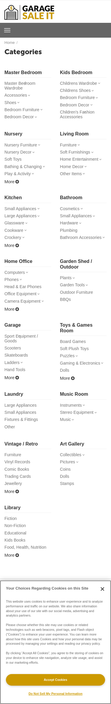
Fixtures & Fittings (22, 427)
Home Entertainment (82, 161)
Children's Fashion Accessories (78, 116)
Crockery (15, 242)
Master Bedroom (23, 72)
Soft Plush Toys (75, 355)
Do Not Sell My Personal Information (55, 693)
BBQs (66, 305)
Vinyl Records (18, 471)
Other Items (74, 176)
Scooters (13, 354)
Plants (68, 282)
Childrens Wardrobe (82, 83)
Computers (17, 277)
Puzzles (70, 362)
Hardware (72, 226)
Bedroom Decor (22, 118)
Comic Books (17, 478)
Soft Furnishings (78, 154)
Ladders (14, 370)
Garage (12, 331)
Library (12, 518)
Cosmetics (72, 212)
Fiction (10, 528)
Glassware (17, 226)
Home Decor (74, 169)
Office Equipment (23, 299)
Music (68, 427)
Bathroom (71, 200)
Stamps (67, 493)
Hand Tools (15, 377)
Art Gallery (72, 452)
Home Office (18, 266)
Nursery (13, 135)
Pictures (70, 471)
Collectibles (73, 463)
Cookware (16, 234)
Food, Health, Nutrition (26, 558)
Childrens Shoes (78, 90)
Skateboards (16, 362)
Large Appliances (23, 219)
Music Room (74, 401)
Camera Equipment (25, 307)
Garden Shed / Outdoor (76, 269)
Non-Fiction (15, 536)
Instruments (74, 413)
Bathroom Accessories (83, 242)
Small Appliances (23, 212)
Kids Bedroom (76, 72)
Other (10, 435)
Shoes (13, 103)
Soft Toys (13, 161)
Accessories (18, 95)
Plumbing (69, 234)
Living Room (74, 135)
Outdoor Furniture (77, 297)
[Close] (102, 589)
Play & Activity (20, 176)
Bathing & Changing (26, 169)
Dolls (65, 377)
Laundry (13, 401)
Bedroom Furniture (25, 111)
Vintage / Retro (21, 452)
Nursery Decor (21, 154)
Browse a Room (7, 30)
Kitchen (13, 200)
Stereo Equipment (80, 420)
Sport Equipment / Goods (22, 345)
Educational (16, 544)
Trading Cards (18, 486)
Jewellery (13, 493)
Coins (65, 478)
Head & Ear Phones (24, 292)
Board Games (74, 347)
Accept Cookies (55, 679)
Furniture (71, 146)
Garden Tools (75, 290)
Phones (14, 284)
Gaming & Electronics (83, 370)
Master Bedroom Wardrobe (20, 86)
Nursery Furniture (24, 146)
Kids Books (15, 551)
